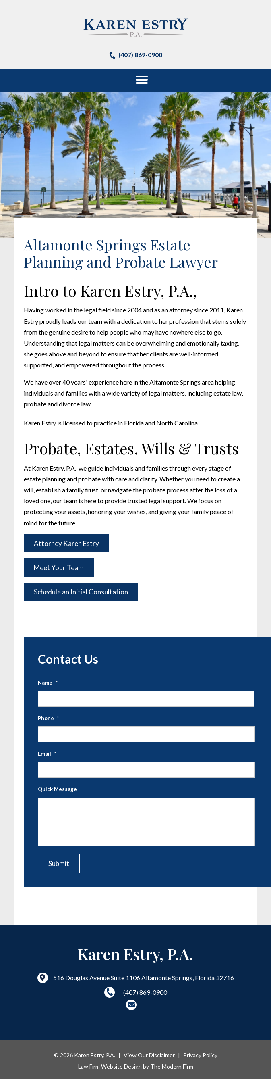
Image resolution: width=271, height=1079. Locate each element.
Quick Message (57, 789)
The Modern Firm (171, 1066)
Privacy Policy (200, 1055)
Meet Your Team (59, 567)
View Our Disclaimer (149, 1055)
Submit (58, 863)
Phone (48, 718)
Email (47, 753)
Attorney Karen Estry (66, 543)
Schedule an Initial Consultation (81, 591)
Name (48, 682)
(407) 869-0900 (140, 54)
